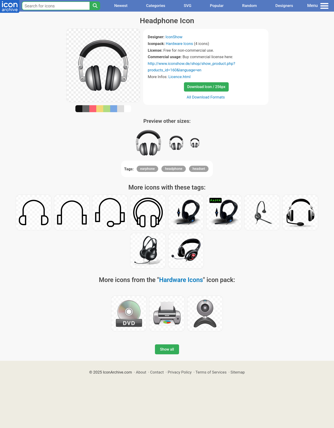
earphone (147, 169)
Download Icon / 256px (206, 87)
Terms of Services (211, 372)
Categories (155, 5)
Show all (167, 349)
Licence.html (179, 76)
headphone (173, 169)
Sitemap (238, 372)
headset (199, 169)
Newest (120, 5)
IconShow (174, 37)
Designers (284, 5)
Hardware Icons (179, 43)
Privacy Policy (180, 372)
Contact (157, 372)
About (141, 372)
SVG (187, 5)
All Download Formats (206, 97)
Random (249, 5)
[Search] (95, 5)
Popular (217, 5)
